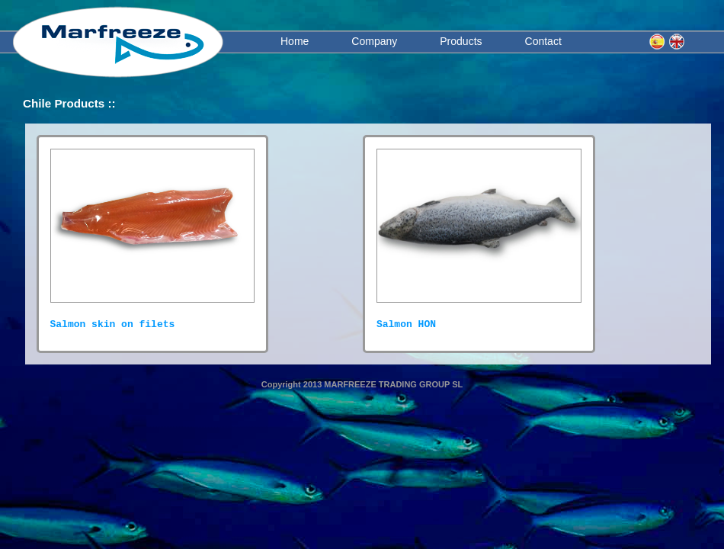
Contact (543, 41)
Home (294, 41)
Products (461, 41)
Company (374, 41)
